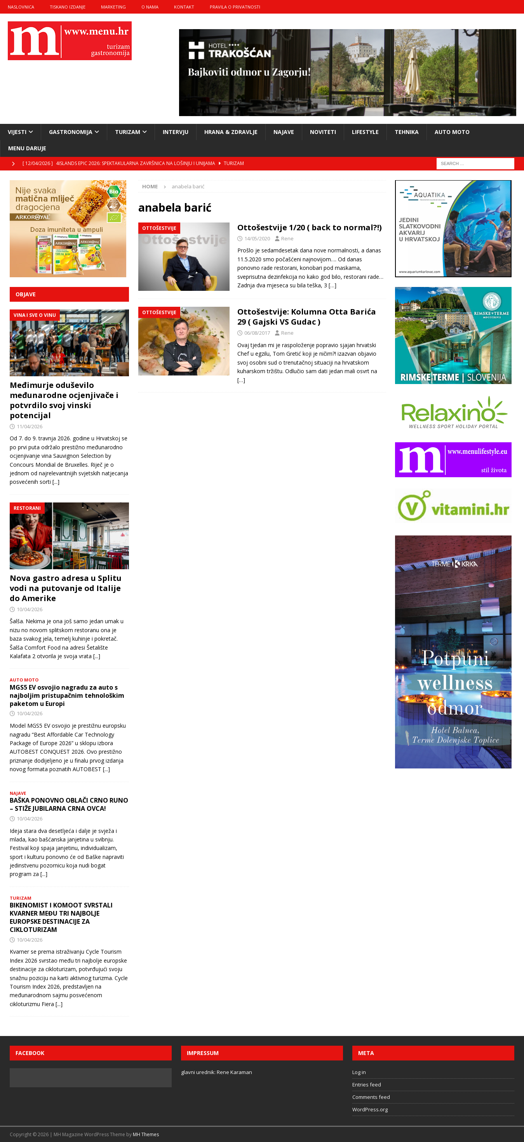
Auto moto (452, 132)
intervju (175, 132)
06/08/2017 (257, 332)
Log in (359, 1072)
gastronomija (70, 132)
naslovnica (21, 7)
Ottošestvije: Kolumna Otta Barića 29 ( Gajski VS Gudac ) (306, 316)
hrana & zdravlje (231, 132)
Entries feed (366, 1084)
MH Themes (146, 1134)
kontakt (184, 7)
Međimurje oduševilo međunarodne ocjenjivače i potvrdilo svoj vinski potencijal (64, 400)
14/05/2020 (257, 238)
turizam (127, 132)
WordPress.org (370, 1109)
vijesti (17, 132)
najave (283, 132)
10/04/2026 (29, 609)
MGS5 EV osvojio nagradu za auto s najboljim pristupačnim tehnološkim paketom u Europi (67, 695)
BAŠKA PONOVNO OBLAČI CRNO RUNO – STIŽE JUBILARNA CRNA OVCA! (69, 804)
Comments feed (371, 1096)
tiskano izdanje (67, 7)
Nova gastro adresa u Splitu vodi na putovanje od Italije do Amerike (66, 588)
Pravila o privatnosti (235, 7)
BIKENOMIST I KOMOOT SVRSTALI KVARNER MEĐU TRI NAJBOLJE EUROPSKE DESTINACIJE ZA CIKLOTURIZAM (61, 917)
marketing (113, 7)
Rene (287, 238)
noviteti (323, 132)
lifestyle (365, 132)
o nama (149, 7)
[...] (55, 481)
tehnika (407, 132)
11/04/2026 (29, 426)
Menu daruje (27, 148)
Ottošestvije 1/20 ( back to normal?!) (309, 227)
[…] (332, 285)
